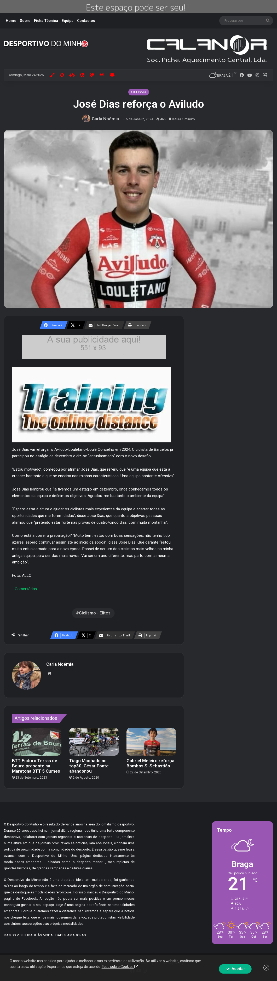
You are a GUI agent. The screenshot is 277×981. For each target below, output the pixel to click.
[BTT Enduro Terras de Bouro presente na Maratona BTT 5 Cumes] (36, 742)
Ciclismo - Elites (95, 613)
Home (11, 21)
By (181, 962)
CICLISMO (138, 92)
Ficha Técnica (46, 21)
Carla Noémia (105, 118)
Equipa (67, 21)
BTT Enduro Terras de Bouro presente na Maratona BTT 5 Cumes (36, 766)
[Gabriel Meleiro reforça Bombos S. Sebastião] (151, 742)
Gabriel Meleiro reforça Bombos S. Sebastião (150, 763)
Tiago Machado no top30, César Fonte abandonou (89, 766)
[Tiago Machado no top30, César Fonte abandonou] (94, 742)
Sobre (25, 21)
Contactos (86, 21)
